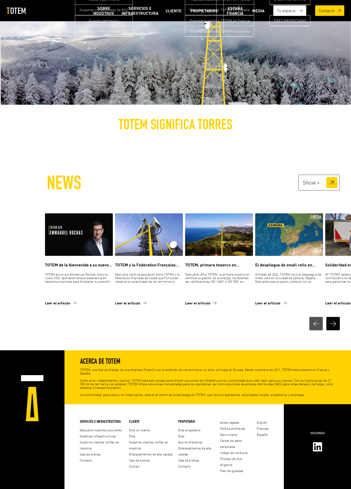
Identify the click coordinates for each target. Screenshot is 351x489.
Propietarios (204, 10)
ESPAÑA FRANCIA (235, 11)
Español (262, 434)
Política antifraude (232, 428)
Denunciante (228, 434)
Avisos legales (229, 422)
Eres (132, 436)
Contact (134, 466)
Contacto (330, 10)
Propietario (186, 421)
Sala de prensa (90, 454)
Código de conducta (233, 453)
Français (263, 428)
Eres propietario (189, 430)
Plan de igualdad (231, 471)
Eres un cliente (139, 430)
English (262, 422)
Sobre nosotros (103, 11)
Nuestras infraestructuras (98, 436)
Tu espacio (290, 10)
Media (258, 10)
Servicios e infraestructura (140, 11)
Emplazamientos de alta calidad (151, 454)
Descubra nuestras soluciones (101, 430)
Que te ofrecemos (190, 442)
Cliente (174, 10)
